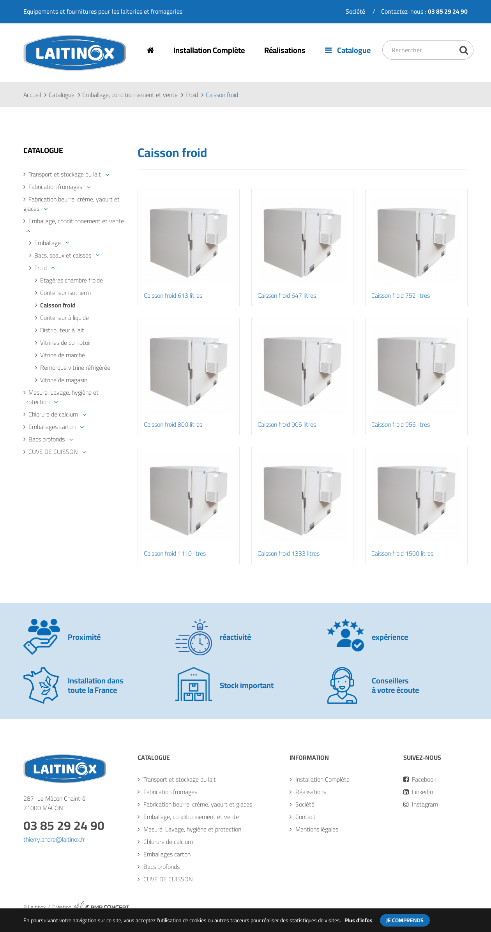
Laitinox (33, 70)
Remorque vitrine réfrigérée (75, 367)
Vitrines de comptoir (65, 342)
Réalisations (285, 50)
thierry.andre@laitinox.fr (54, 839)
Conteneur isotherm (65, 292)
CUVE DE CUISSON (53, 451)
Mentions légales (316, 829)
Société (355, 11)
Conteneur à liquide (64, 317)
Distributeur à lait (62, 330)
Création (90, 907)
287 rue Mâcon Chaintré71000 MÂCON (54, 803)
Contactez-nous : (424, 11)
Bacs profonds (46, 439)
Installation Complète (209, 50)
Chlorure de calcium (53, 414)
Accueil (32, 95)
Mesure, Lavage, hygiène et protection (61, 397)
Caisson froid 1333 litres (289, 553)
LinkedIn (418, 791)
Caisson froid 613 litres (173, 295)
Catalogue (348, 50)
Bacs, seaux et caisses (62, 255)
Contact (305, 816)
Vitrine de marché (62, 355)
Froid (191, 95)
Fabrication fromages (55, 186)
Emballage (47, 243)
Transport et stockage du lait (64, 174)
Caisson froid (58, 305)
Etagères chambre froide (71, 280)
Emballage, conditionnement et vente (130, 95)
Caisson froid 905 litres (287, 424)
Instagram (420, 804)
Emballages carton (52, 426)
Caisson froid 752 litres (400, 295)
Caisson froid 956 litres (400, 424)
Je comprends (405, 920)
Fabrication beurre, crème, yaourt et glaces (71, 203)
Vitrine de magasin (63, 380)
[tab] (74, 174)
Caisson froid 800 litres (173, 424)
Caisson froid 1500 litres (402, 553)
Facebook (419, 779)
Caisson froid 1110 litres (175, 553)
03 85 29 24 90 (63, 825)
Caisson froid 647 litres (287, 295)
